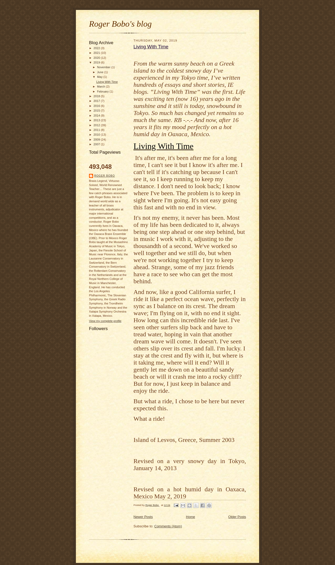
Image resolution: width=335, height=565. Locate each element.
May (100, 76)
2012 (97, 125)
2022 (97, 48)
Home (190, 517)
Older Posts (237, 517)
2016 (97, 105)
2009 (97, 139)
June (100, 72)
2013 (97, 120)
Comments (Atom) (168, 526)
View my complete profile (105, 320)
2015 (97, 110)
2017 (97, 100)
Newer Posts (143, 517)
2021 (97, 52)
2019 (97, 62)
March (101, 86)
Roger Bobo (104, 175)
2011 (97, 129)
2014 (97, 115)
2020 (97, 57)
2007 (97, 144)
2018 (97, 96)
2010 (97, 134)
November (104, 67)
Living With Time (107, 81)
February (103, 91)
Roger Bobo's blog (120, 23)
